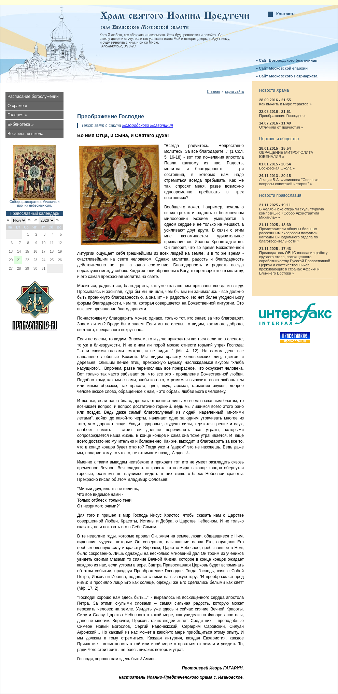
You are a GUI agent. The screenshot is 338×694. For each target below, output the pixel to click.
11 (52, 243)
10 (43, 243)
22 (27, 260)
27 (11, 268)
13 (11, 251)
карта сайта (234, 91)
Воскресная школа (25, 133)
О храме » (17, 105)
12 (60, 243)
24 (43, 260)
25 (52, 260)
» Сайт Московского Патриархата (287, 76)
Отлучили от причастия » (281, 127)
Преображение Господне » (282, 116)
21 (19, 260)
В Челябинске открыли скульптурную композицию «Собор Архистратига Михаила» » (291, 213)
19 (60, 251)
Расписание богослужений (33, 96)
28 (19, 268)
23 (35, 260)
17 (43, 251)
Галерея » (17, 115)
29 (27, 268)
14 (19, 251)
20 (11, 260)
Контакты (286, 14)
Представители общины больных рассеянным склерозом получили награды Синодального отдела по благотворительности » (288, 235)
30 (35, 268)
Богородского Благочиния (147, 125)
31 (43, 268)
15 (27, 251)
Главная (213, 91)
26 (60, 260)
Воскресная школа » (277, 168)
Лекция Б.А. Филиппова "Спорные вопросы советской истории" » (288, 182)
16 (35, 251)
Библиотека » (20, 124)
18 (52, 251)
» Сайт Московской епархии (282, 68)
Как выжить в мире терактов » (285, 104)
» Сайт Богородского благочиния (286, 60)
